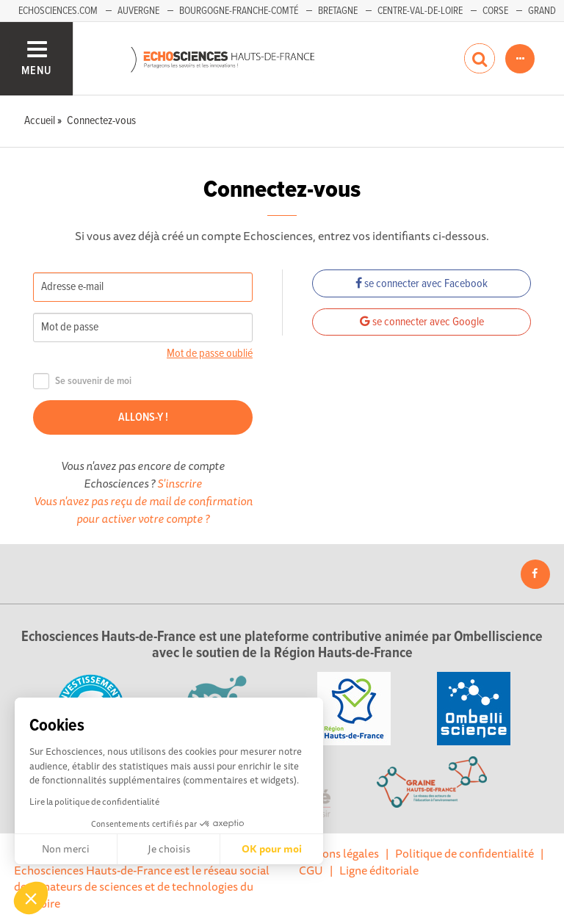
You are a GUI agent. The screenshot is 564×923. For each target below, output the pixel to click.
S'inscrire (179, 483)
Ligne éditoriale (379, 870)
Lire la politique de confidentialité (94, 801)
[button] (30, 898)
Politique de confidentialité (464, 853)
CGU (311, 870)
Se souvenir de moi (82, 381)
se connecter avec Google (422, 322)
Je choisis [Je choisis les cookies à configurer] (169, 849)
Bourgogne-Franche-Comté (238, 11)
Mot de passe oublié (210, 353)
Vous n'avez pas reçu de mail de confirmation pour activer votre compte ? (143, 509)
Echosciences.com (58, 11)
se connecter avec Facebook (421, 284)
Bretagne (338, 11)
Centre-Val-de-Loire (420, 11)
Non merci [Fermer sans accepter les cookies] (66, 849)
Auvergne (138, 11)
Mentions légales (335, 853)
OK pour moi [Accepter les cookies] (272, 849)
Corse (495, 11)
